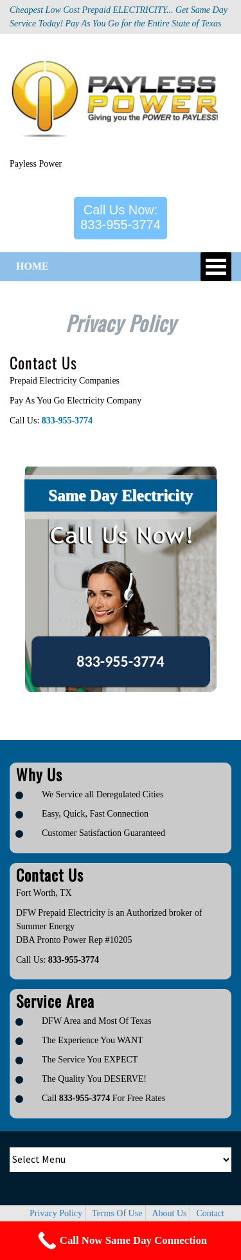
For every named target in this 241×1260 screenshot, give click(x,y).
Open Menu (216, 266)
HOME (32, 266)
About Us (169, 1213)
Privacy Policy (56, 1213)
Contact (210, 1213)
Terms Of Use (117, 1213)
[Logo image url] (120, 101)
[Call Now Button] (120, 1240)
